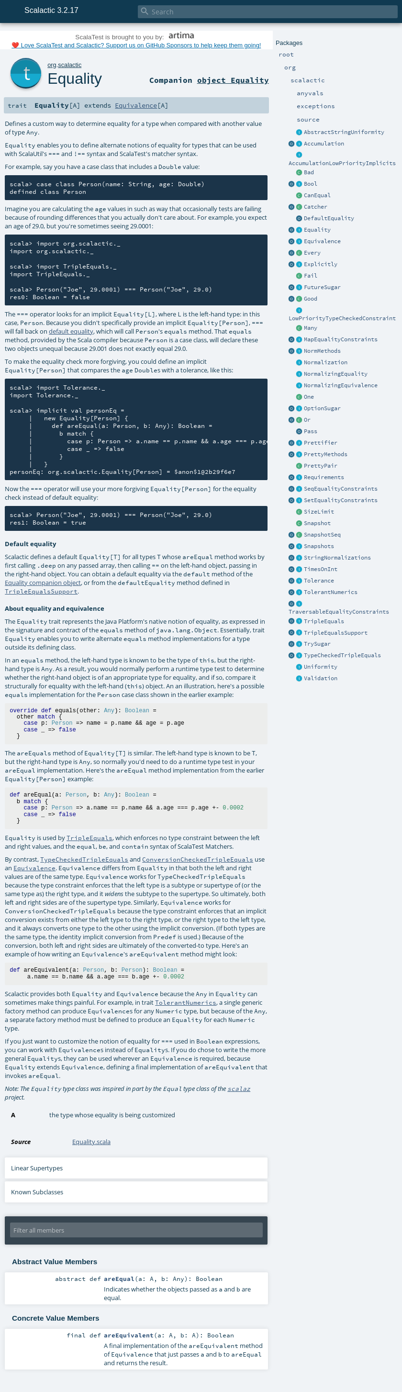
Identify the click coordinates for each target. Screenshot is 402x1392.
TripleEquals (324, 621)
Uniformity (320, 666)
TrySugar (317, 643)
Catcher (315, 206)
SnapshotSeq (322, 534)
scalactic (69, 64)
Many (310, 328)
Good (310, 298)
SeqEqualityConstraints (341, 488)
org (51, 64)
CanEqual (317, 195)
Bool (310, 183)
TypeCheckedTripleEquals (342, 655)
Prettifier (320, 442)
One (309, 396)
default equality (71, 331)
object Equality (233, 80)
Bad (309, 172)
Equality (317, 229)
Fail (310, 275)
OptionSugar (322, 408)
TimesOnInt (320, 569)
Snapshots (319, 546)
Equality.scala (91, 1141)
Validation (320, 678)
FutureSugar (322, 287)
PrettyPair (320, 465)
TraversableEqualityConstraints (339, 611)
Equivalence (322, 241)
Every (312, 252)
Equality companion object (43, 582)
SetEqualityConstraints (341, 500)
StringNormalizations (337, 557)
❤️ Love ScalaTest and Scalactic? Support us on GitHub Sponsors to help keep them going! (136, 45)
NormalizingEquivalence (341, 385)
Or (307, 419)
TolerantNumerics (330, 592)
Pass (310, 431)
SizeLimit (319, 511)
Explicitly (320, 264)
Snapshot (317, 523)
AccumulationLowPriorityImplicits (342, 163)
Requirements (324, 477)
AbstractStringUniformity (344, 132)
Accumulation (324, 143)
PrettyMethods (325, 454)
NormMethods (322, 351)
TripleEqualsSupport (336, 632)
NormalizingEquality (336, 373)
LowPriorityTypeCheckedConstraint (342, 318)
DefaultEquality (329, 218)
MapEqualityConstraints (341, 339)
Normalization (325, 362)
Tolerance (319, 580)
